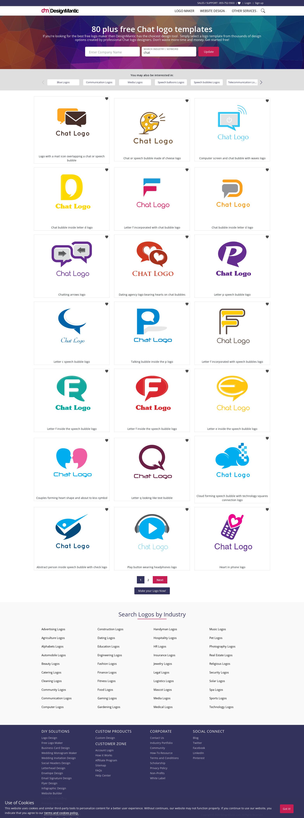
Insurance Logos (164, 654)
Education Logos (108, 645)
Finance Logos (107, 671)
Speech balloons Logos (171, 81)
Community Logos (53, 688)
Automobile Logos (53, 654)
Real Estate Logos (220, 654)
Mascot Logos (163, 688)
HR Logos (160, 645)
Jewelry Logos (163, 663)
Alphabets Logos (52, 645)
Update (209, 52)
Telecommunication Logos (243, 81)
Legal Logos (161, 671)
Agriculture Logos (53, 637)
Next (160, 579)
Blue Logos (63, 81)
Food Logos (105, 688)
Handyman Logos (165, 628)
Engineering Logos (110, 654)
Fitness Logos (107, 680)
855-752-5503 (226, 3)
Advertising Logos (53, 628)
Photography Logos (222, 645)
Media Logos (135, 81)
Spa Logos (216, 688)
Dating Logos (106, 637)
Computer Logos (52, 706)
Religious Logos (219, 663)
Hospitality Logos (165, 637)
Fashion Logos (107, 663)
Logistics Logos (164, 680)
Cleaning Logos (51, 680)
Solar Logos (217, 680)
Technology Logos (221, 706)
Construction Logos (110, 628)
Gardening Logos (109, 706)
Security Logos (219, 671)
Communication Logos (99, 81)
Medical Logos (163, 706)
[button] (261, 81)
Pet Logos (215, 637)
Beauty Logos (50, 663)
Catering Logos (51, 671)
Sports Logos (218, 697)
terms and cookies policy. (61, 813)
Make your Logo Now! (152, 589)
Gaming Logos (107, 697)
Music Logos (217, 628)
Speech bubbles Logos (207, 81)
